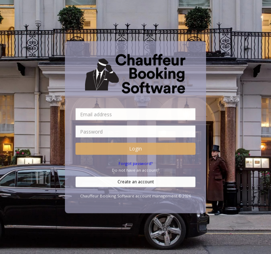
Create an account (136, 182)
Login (135, 148)
